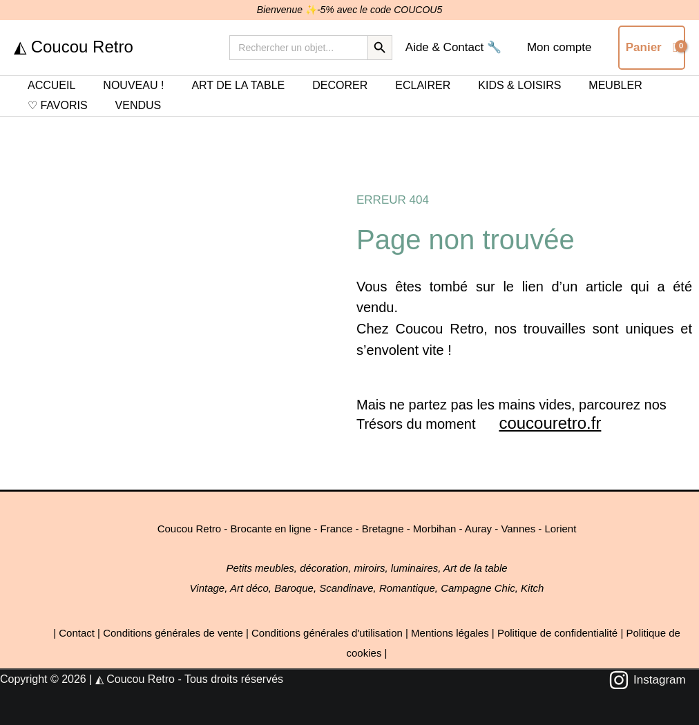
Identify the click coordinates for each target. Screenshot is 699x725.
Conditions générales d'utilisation (327, 633)
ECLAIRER (422, 85)
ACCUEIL (51, 85)
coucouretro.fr (550, 423)
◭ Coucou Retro (73, 46)
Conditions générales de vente (173, 633)
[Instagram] (647, 680)
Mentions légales (450, 633)
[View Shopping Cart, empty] (651, 47)
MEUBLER (615, 85)
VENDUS (138, 105)
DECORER (339, 85)
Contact (77, 633)
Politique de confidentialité (557, 633)
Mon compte (560, 47)
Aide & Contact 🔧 (456, 47)
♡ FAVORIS (58, 105)
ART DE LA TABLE (238, 85)
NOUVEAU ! (133, 85)
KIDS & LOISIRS (519, 85)
